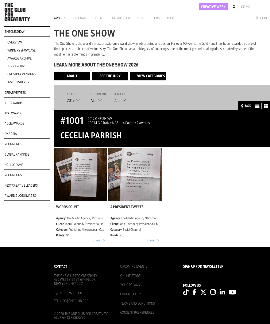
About (171, 18)
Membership (121, 18)
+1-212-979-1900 (70, 293)
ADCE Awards (14, 123)
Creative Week (15, 92)
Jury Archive (16, 66)
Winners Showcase (21, 50)
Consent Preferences (137, 312)
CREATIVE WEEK (213, 7)
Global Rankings (17, 154)
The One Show (14, 31)
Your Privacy (130, 285)
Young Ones (13, 144)
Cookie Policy (130, 294)
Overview (14, 42)
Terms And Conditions (137, 303)
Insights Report (19, 82)
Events (100, 18)
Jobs (156, 18)
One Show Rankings (21, 74)
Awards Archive (19, 58)
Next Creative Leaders (21, 185)
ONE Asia (11, 134)
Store (141, 18)
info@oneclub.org (74, 301)
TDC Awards (13, 113)
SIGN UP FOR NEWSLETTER (203, 266)
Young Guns (13, 175)
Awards (60, 18)
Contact (60, 266)
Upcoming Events (133, 266)
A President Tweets (126, 207)
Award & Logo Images (20, 195)
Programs (80, 18)
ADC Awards (14, 103)
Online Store (130, 276)
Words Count (67, 207)
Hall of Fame (14, 165)
